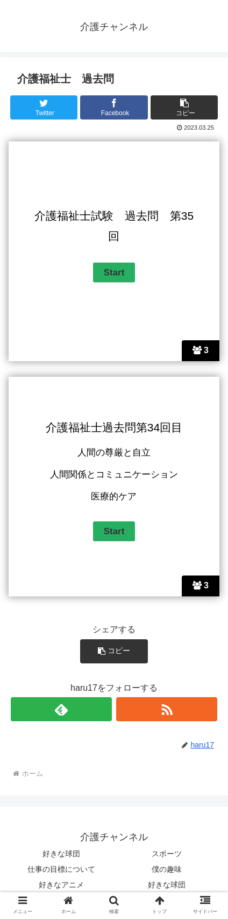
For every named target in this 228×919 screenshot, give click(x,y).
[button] (184, 107)
